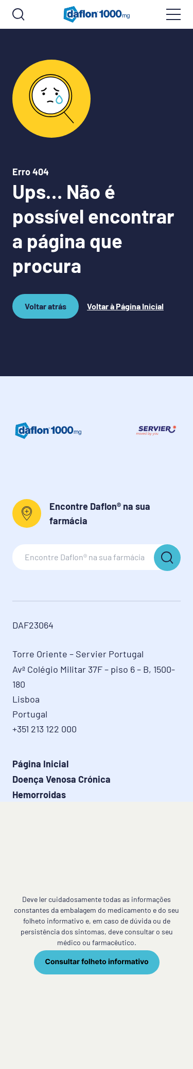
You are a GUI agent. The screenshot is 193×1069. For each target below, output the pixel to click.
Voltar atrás (46, 310)
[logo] (96, 14)
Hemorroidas (39, 794)
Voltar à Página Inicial (125, 306)
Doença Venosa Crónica (61, 779)
